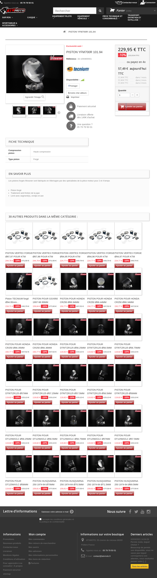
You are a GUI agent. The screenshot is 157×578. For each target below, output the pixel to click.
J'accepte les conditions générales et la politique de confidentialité (56, 520)
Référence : (71, 59)
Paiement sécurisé (81, 106)
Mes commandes (37, 539)
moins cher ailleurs (77, 93)
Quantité (122, 90)
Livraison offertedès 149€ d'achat (80, 116)
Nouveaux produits (12, 543)
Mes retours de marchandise (42, 543)
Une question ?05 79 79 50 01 (79, 125)
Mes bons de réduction (39, 559)
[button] (113, 17)
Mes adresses (35, 551)
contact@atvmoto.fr (102, 556)
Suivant (58, 112)
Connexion (150, 2)
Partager (73, 86)
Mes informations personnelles (43, 555)
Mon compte (37, 534)
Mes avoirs (34, 547)
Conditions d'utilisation (14, 559)
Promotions (8, 539)
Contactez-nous (129, 2)
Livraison (7, 551)
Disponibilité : (73, 80)
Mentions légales (11, 555)
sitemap (7, 574)
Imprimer (75, 97)
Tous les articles (139, 566)
